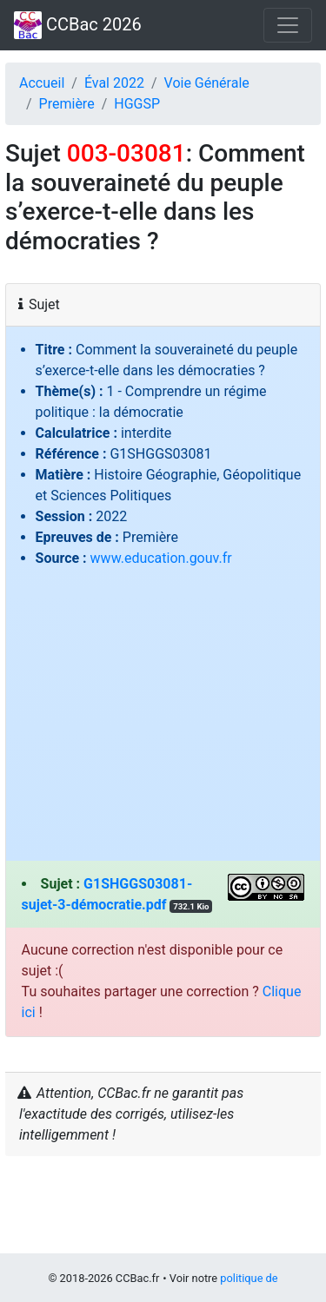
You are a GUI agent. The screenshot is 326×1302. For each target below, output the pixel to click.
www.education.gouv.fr (161, 558)
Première (67, 104)
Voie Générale (206, 83)
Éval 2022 (114, 83)
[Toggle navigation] (287, 25)
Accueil (41, 83)
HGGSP (137, 104)
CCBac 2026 (78, 25)
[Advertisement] (163, 709)
